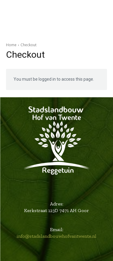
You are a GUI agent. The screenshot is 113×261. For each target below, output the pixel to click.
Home (11, 44)
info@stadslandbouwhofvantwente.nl (56, 236)
